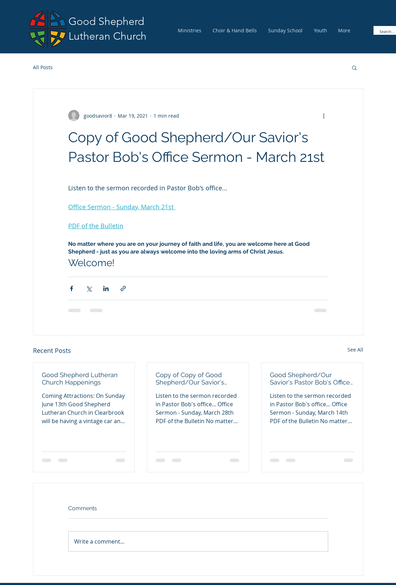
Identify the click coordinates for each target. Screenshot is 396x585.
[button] (354, 67)
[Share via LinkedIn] (106, 288)
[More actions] (324, 115)
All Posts (43, 67)
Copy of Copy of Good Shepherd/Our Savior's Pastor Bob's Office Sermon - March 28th (196, 378)
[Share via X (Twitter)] (88, 288)
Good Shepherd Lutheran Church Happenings (80, 378)
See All (355, 349)
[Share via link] (123, 288)
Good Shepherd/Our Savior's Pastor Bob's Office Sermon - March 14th (310, 378)
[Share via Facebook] (71, 288)
